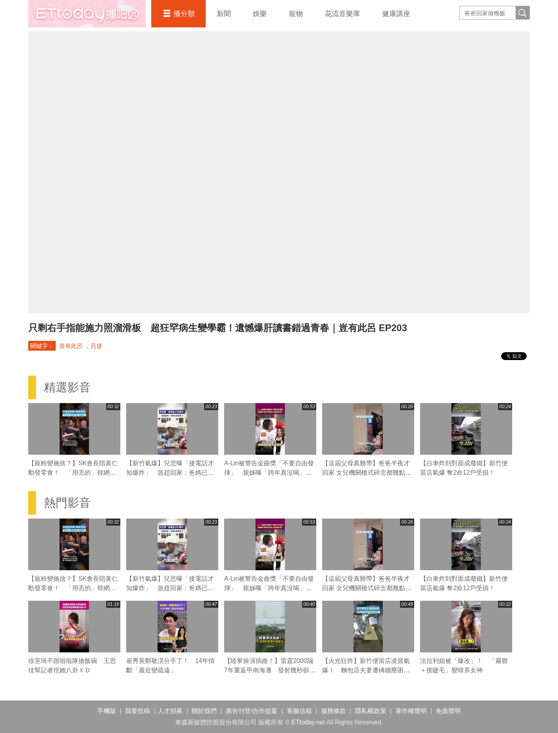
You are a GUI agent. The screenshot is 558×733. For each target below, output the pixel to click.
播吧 (87, 13)
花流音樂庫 (342, 14)
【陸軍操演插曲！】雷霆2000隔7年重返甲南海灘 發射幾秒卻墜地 (269, 670)
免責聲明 (448, 711)
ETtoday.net (308, 722)
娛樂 (260, 14)
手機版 (106, 711)
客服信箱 (299, 711)
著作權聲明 (411, 711)
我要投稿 (137, 711)
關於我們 (204, 711)
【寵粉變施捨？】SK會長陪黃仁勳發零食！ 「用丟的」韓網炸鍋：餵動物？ (73, 472)
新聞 (224, 14)
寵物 (296, 14)
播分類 (184, 14)
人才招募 (170, 711)
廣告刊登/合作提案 (251, 711)
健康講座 (396, 14)
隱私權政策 (370, 711)
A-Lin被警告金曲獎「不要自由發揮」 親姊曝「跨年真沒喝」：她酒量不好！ (269, 472)
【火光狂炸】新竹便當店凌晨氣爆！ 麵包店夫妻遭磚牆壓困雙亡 (366, 670)
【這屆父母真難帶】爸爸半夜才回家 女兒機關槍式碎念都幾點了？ (366, 472)
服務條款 (333, 711)
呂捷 (96, 345)
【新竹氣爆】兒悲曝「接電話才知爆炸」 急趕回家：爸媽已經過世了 (170, 472)
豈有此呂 (71, 345)
